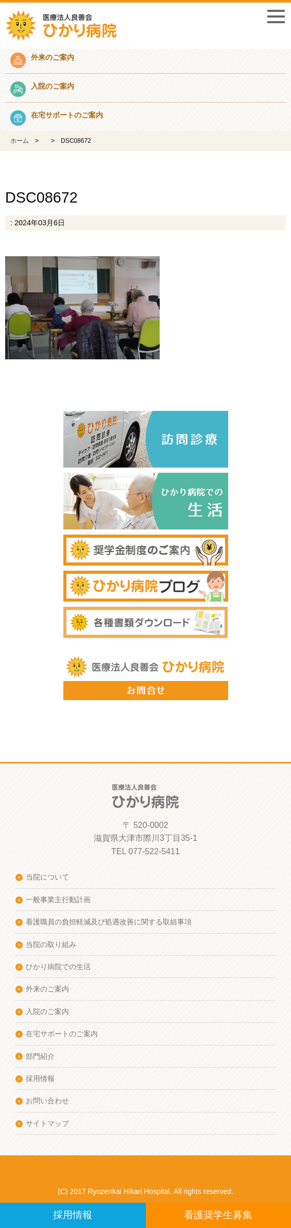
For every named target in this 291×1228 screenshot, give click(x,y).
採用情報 (72, 1214)
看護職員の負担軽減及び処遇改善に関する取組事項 (109, 922)
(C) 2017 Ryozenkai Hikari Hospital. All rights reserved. (145, 1191)
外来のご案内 (47, 989)
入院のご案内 (47, 1011)
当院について (47, 877)
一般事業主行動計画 (58, 899)
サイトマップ (47, 1123)
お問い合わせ (47, 1101)
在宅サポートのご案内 (62, 1034)
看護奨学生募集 (218, 1214)
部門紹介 (40, 1056)
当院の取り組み (51, 944)
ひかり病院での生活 (58, 967)
